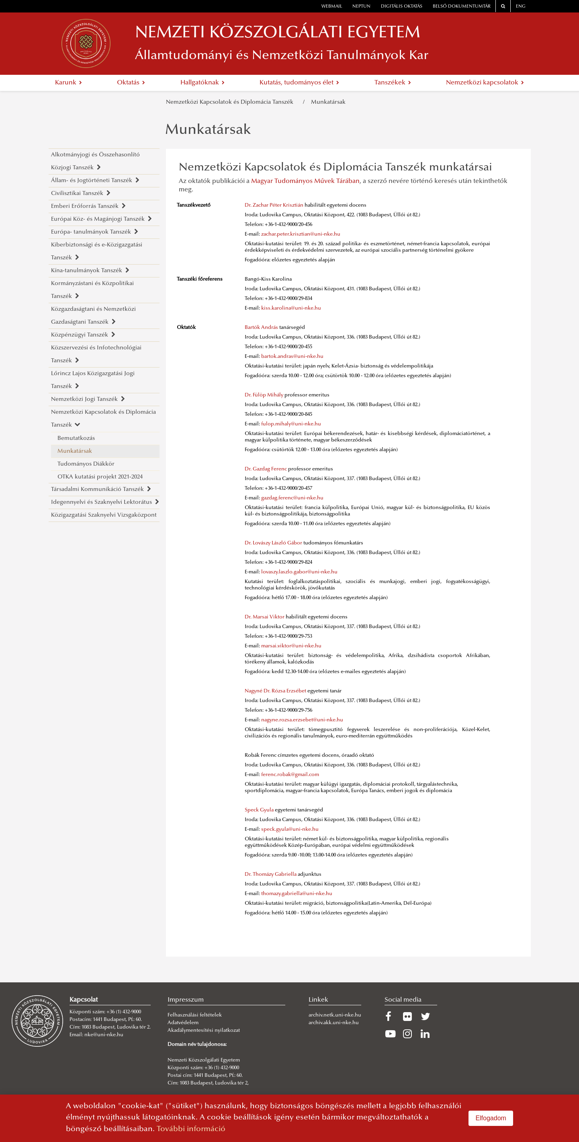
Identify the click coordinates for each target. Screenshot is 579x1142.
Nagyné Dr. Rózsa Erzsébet (275, 691)
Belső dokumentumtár (462, 6)
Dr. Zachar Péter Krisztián (274, 205)
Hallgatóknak (202, 83)
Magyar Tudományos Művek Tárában (305, 181)
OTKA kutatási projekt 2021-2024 (100, 477)
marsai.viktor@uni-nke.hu (291, 646)
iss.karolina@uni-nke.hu (292, 308)
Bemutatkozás (76, 438)
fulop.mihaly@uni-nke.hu (291, 424)
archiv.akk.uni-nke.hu (334, 1023)
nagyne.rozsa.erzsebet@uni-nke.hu (302, 720)
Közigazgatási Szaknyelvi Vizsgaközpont (104, 515)
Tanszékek (392, 83)
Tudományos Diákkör (86, 464)
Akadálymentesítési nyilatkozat (204, 1030)
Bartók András (261, 327)
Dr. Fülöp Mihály (264, 395)
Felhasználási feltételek (195, 1015)
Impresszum (186, 1000)
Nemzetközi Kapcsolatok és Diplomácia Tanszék (231, 102)
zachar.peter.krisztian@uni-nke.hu (300, 234)
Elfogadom (490, 1118)
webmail (331, 6)
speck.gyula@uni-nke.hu (290, 829)
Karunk (68, 83)
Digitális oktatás (401, 6)
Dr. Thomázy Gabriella (271, 874)
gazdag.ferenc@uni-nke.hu (292, 498)
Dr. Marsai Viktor (264, 617)
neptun (361, 6)
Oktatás (131, 83)
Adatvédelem (183, 1023)
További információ (191, 1129)
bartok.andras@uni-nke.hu (292, 356)
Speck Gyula (259, 810)
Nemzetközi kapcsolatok (485, 83)
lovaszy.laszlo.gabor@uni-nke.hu (299, 572)
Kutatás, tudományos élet (299, 83)
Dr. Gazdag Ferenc (266, 469)
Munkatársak (328, 102)
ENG (521, 6)
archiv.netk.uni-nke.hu (335, 1015)
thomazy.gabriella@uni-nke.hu (296, 893)
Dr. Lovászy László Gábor (273, 543)
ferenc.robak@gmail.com (290, 774)
